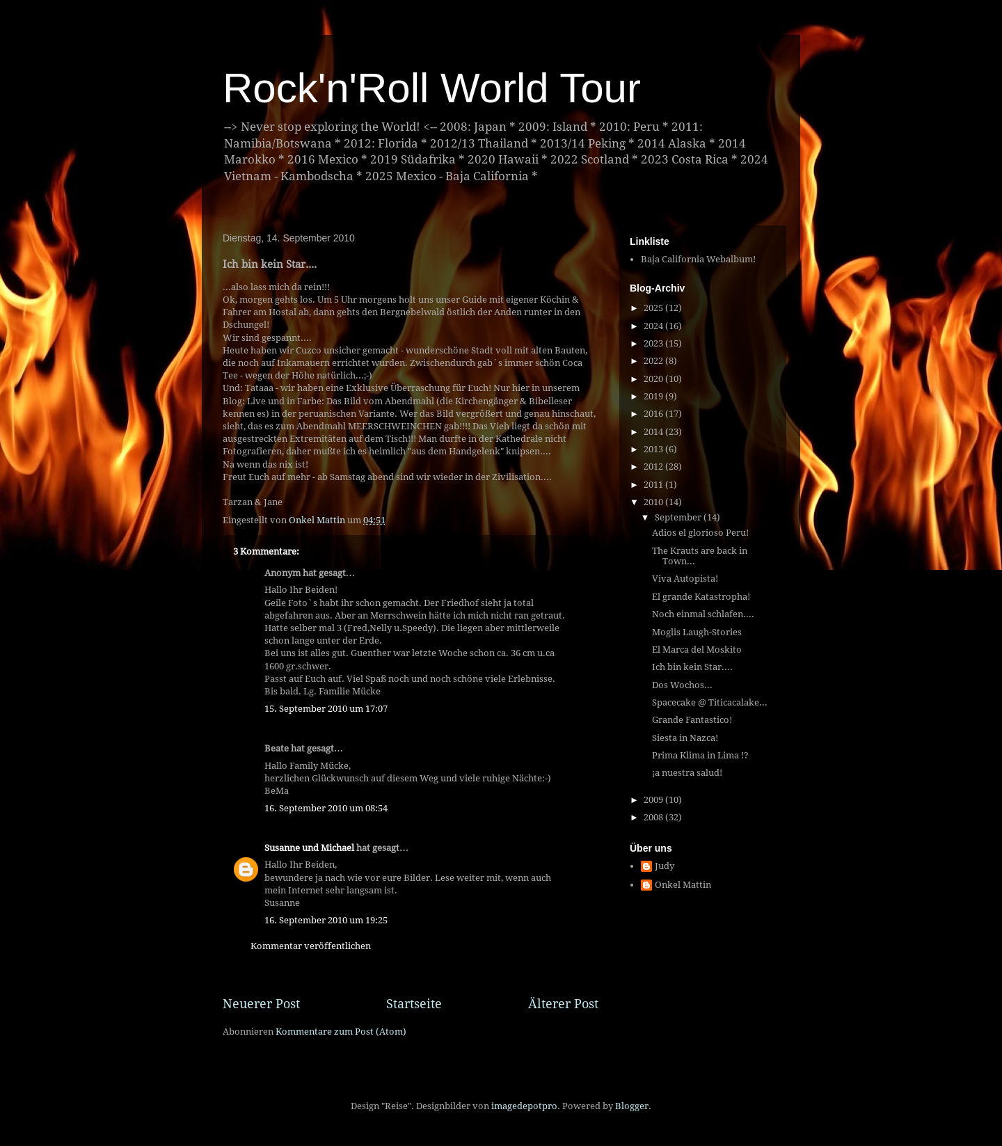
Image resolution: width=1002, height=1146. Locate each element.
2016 (654, 413)
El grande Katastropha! (701, 596)
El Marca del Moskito (697, 649)
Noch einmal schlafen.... (703, 614)
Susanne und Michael (309, 848)
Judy (664, 866)
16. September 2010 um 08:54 (326, 808)
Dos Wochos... (682, 685)
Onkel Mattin (683, 885)
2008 (654, 817)
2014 (654, 432)
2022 (654, 361)
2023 (654, 343)
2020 (654, 379)
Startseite (414, 1003)
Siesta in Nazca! (685, 738)
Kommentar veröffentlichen (310, 946)
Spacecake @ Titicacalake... (710, 702)
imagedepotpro (524, 1106)
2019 (654, 396)
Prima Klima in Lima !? (700, 755)
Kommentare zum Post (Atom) (341, 1031)
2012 (654, 466)
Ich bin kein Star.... (692, 667)
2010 (654, 502)
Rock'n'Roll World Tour (432, 88)
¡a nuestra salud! (687, 772)
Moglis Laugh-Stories (697, 632)
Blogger (632, 1106)
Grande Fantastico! (692, 720)
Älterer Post (563, 1003)
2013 (654, 449)
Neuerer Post (261, 1003)
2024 (654, 326)
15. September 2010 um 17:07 (326, 708)
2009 (654, 800)
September (679, 517)
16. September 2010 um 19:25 (326, 920)
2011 (654, 484)
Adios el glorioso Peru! (700, 532)
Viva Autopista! (685, 578)
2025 (654, 308)
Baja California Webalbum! (698, 259)
